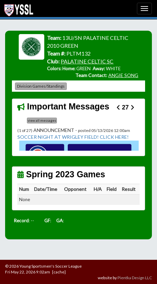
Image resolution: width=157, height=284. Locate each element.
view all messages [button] (42, 120)
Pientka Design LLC (134, 277)
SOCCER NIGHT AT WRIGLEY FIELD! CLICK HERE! (73, 137)
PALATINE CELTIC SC (87, 61)
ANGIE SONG (123, 75)
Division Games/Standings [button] (41, 86)
